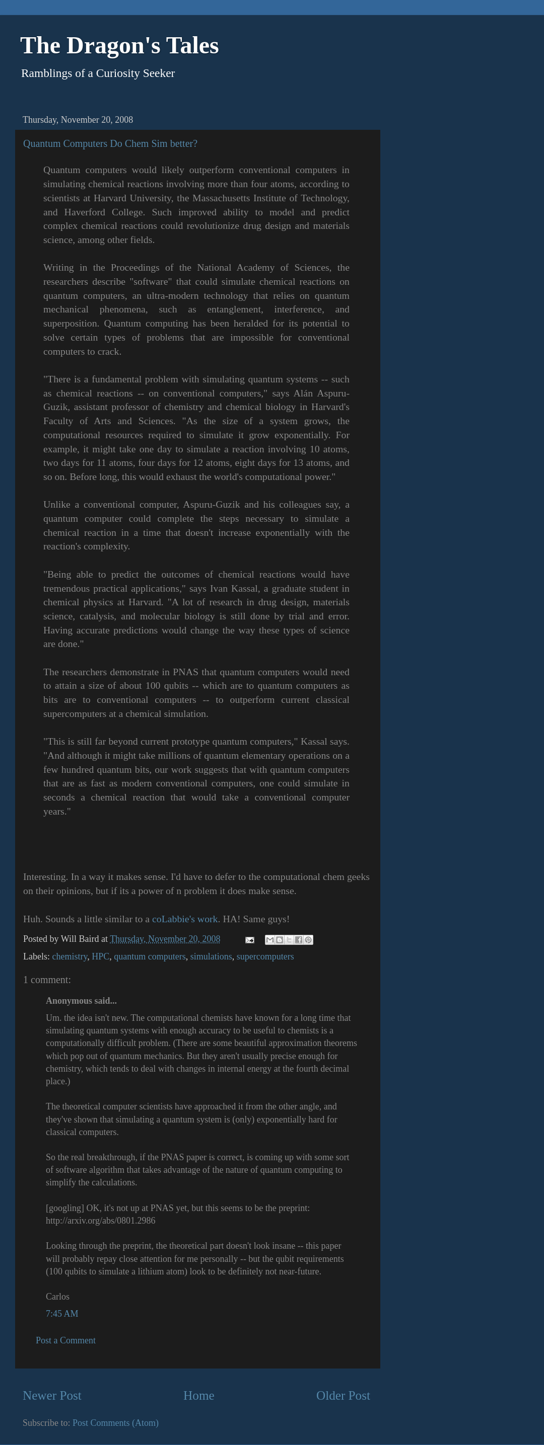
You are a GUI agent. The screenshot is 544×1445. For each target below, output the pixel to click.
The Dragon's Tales (119, 45)
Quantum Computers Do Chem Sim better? (110, 143)
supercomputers (265, 956)
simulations (211, 956)
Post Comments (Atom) (116, 1423)
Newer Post (52, 1395)
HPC (100, 956)
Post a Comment (66, 1340)
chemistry (69, 956)
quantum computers (149, 956)
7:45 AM (62, 1314)
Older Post (343, 1395)
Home (199, 1395)
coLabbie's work (185, 918)
